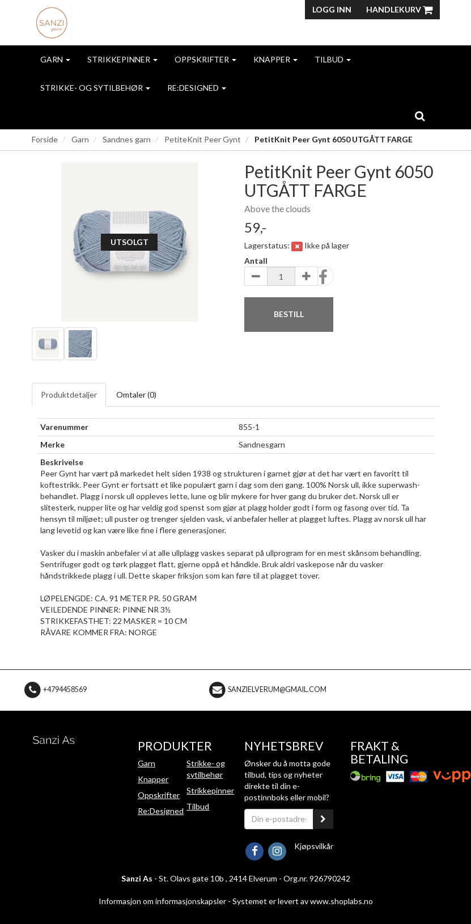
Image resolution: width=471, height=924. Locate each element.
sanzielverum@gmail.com (277, 689)
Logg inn (331, 9)
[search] (419, 116)
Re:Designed (196, 87)
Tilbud (333, 59)
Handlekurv (399, 9)
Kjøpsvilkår (313, 846)
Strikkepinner (122, 59)
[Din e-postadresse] (279, 819)
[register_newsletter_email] (323, 819)
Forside (45, 139)
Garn (55, 59)
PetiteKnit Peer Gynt (202, 139)
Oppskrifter (205, 59)
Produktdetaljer (69, 394)
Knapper (275, 59)
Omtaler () (136, 394)
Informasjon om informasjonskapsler (162, 901)
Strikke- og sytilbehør (95, 87)
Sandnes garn (127, 139)
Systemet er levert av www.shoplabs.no (302, 901)
